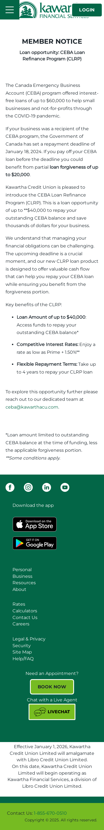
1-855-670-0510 (50, 813)
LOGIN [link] (87, 10)
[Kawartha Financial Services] (52, 9)
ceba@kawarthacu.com (32, 407)
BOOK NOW (52, 686)
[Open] (9, 9)
